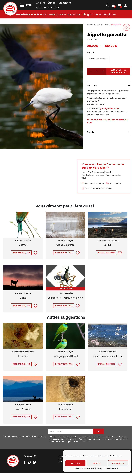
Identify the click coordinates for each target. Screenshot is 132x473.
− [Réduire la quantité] (90, 71)
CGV (60, 458)
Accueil (89, 25)
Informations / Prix (21, 253)
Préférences (118, 463)
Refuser (97, 463)
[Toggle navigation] (26, 5)
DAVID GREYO (93, 39)
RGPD (60, 461)
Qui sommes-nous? (47, 7)
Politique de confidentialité (85, 468)
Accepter (75, 463)
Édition (52, 2)
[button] (126, 27)
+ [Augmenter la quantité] (103, 71)
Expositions (65, 2)
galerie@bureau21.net (109, 108)
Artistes (40, 2)
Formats (91, 52)
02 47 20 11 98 (115, 183)
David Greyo (104, 25)
